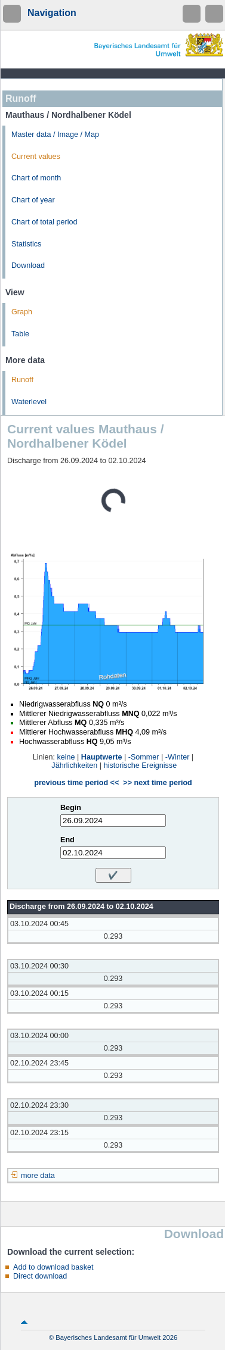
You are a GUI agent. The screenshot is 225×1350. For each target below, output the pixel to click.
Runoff (22, 380)
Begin (70, 808)
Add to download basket (53, 1267)
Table (20, 334)
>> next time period (157, 783)
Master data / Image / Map (55, 134)
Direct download (40, 1276)
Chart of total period (44, 222)
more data (38, 1175)
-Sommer (143, 757)
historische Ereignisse (140, 765)
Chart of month (36, 178)
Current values (35, 156)
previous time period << (76, 783)
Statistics (26, 244)
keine (66, 757)
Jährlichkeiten (74, 765)
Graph (21, 312)
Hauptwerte (101, 757)
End (67, 840)
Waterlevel (29, 402)
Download (28, 265)
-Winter (177, 757)
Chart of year (33, 200)
